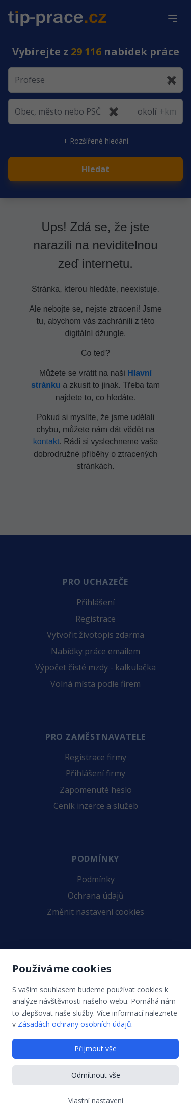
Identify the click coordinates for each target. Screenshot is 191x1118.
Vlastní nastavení (95, 1100)
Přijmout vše (95, 1048)
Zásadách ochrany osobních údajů (74, 1024)
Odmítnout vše (95, 1075)
